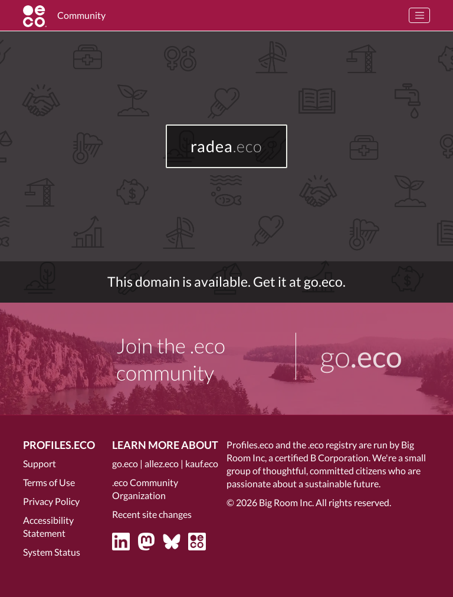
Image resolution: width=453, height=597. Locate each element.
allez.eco (162, 463)
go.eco (125, 463)
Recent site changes (152, 514)
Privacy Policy (51, 501)
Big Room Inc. (286, 502)
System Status (51, 551)
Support (39, 463)
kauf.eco (201, 463)
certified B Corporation (322, 457)
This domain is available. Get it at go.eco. (226, 282)
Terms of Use (49, 482)
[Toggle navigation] (419, 15)
